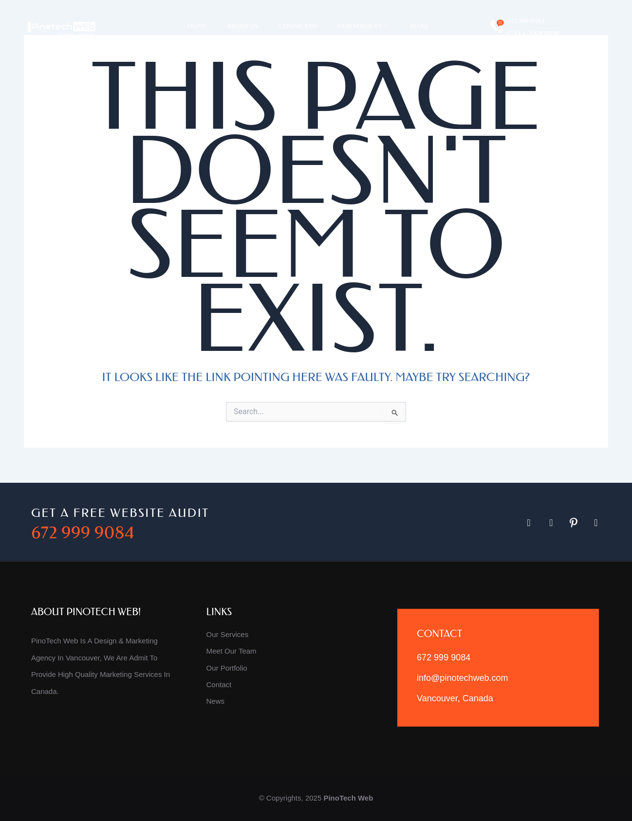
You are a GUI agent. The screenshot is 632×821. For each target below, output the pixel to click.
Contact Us (298, 26)
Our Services (363, 26)
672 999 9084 (525, 20)
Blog (419, 26)
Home (196, 26)
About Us (242, 26)
